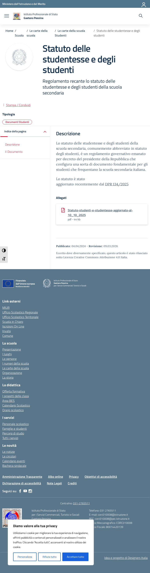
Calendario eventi (13, 461)
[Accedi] (144, 4)
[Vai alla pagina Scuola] (19, 35)
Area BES (8, 400)
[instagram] (30, 491)
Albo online (55, 476)
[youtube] (25, 491)
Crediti (72, 483)
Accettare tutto (75, 557)
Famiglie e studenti (14, 428)
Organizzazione (12, 372)
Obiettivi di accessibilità (101, 476)
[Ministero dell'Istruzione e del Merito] (23, 4)
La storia (7, 377)
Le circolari (9, 456)
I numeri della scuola (15, 363)
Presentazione (11, 349)
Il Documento (13, 151)
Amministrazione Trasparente (22, 476)
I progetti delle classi (15, 396)
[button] (25, 131)
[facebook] (20, 491)
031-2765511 (81, 503)
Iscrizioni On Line (13, 326)
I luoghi (7, 354)
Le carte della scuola (15, 368)
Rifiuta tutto (49, 557)
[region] (51, 542)
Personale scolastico (15, 424)
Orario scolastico (13, 410)
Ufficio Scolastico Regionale (20, 312)
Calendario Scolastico (16, 405)
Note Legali (54, 483)
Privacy (74, 476)
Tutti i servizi (10, 438)
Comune (7, 335)
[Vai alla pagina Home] (9, 30)
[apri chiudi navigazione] (6, 16)
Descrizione (12, 144)
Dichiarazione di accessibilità (21, 483)
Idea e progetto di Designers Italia (126, 557)
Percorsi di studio (13, 433)
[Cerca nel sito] (141, 16)
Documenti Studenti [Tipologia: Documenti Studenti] (17, 122)
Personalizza (25, 557)
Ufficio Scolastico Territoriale (20, 317)
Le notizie (8, 451)
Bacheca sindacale (14, 465)
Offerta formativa (13, 391)
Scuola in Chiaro (12, 321)
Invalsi (6, 331)
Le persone (9, 358)
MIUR (6, 307)
